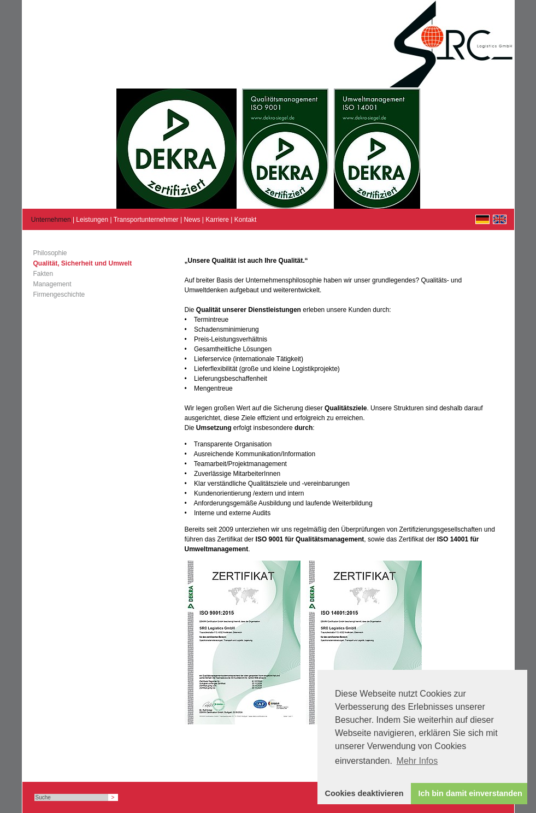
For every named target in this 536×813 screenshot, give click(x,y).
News (192, 219)
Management (52, 284)
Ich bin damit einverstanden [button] (470, 793)
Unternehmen (51, 219)
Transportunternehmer (146, 219)
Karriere (217, 219)
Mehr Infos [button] (417, 760)
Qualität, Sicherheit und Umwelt (82, 263)
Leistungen (92, 219)
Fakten (43, 274)
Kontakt (245, 219)
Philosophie (50, 253)
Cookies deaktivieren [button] (364, 793)
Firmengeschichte (59, 294)
